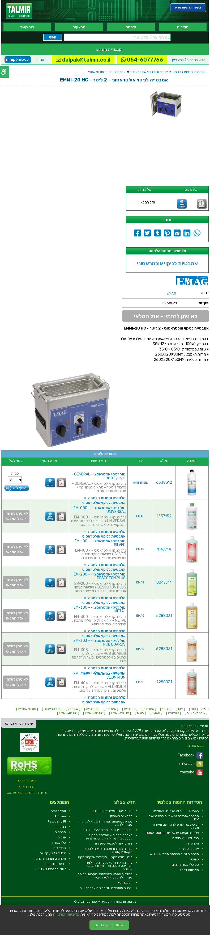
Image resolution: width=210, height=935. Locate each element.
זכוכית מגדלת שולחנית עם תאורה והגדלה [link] (176, 826)
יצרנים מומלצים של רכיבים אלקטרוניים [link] (106, 888)
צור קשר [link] (27, 27)
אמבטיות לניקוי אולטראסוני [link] (149, 72)
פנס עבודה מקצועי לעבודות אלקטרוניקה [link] (105, 857)
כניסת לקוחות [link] (17, 59)
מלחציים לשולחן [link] (121, 816)
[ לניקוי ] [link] (165, 709)
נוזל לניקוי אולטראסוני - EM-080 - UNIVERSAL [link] (100, 510)
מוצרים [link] (182, 27)
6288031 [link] (164, 649)
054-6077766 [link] (142, 60)
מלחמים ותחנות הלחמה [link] (189, 72)
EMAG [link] (140, 516)
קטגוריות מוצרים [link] (109, 49)
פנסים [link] (62, 837)
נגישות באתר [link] (26, 781)
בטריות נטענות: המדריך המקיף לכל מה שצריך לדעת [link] (105, 823)
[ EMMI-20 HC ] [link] (120, 713)
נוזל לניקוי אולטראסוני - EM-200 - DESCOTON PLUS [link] (100, 576)
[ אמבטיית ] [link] (129, 709)
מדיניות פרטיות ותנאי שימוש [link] (27, 792)
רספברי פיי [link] (125, 883)
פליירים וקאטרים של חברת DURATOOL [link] (172, 833)
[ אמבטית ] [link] (149, 709)
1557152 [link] (164, 516)
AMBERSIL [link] (140, 482)
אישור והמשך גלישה (109, 925)
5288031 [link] (164, 615)
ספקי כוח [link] (59, 848)
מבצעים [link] (78, 27)
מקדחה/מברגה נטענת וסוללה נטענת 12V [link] (173, 817)
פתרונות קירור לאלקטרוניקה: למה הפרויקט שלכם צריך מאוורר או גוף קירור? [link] (108, 866)
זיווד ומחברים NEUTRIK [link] (50, 869)
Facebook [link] (190, 755)
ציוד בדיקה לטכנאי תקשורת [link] (113, 843)
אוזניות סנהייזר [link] (188, 849)
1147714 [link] (164, 549)
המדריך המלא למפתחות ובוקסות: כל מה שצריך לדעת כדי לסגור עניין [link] (105, 875)
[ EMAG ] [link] (156, 713)
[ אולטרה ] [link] (173, 713)
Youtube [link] (191, 772)
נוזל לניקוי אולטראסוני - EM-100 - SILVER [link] (100, 543)
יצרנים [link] (131, 27)
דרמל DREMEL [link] (55, 864)
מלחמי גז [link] (192, 843)
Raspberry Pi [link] (57, 821)
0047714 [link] (164, 582)
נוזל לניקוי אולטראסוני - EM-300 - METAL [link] (100, 609)
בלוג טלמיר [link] (190, 764)
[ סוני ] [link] (193, 709)
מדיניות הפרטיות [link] (66, 914)
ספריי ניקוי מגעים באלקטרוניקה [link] (110, 811)
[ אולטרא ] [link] (73, 709)
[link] (19, 11)
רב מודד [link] (60, 827)
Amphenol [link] (58, 811)
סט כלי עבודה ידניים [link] (185, 865)
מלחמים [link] (60, 832)
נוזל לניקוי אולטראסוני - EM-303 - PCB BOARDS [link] (100, 642)
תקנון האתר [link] (27, 787)
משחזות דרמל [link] (189, 870)
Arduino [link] (60, 816)
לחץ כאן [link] (188, 60)
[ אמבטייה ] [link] (91, 709)
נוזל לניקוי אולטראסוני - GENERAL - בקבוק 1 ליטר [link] (98, 476)
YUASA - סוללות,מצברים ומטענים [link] (176, 811)
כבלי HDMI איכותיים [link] (185, 838)
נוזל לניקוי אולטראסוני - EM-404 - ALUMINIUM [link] (100, 676)
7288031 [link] (164, 682)
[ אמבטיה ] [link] (111, 709)
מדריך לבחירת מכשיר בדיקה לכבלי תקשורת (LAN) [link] (108, 850)
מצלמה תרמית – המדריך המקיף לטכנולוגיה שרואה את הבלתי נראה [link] (108, 836)
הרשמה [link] (43, 59)
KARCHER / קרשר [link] (53, 853)
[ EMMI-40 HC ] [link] (68, 713)
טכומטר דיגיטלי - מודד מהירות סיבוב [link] (107, 830)
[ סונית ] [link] (140, 713)
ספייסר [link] (194, 859)
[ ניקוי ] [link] (180, 709)
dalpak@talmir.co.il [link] (83, 60)
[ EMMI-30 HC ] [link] (94, 713)
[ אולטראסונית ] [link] (27, 709)
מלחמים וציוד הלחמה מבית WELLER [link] (174, 854)
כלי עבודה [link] (59, 843)
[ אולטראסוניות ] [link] (196, 713)
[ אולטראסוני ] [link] (51, 709)
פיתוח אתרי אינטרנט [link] (19, 723)
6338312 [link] (164, 482)
